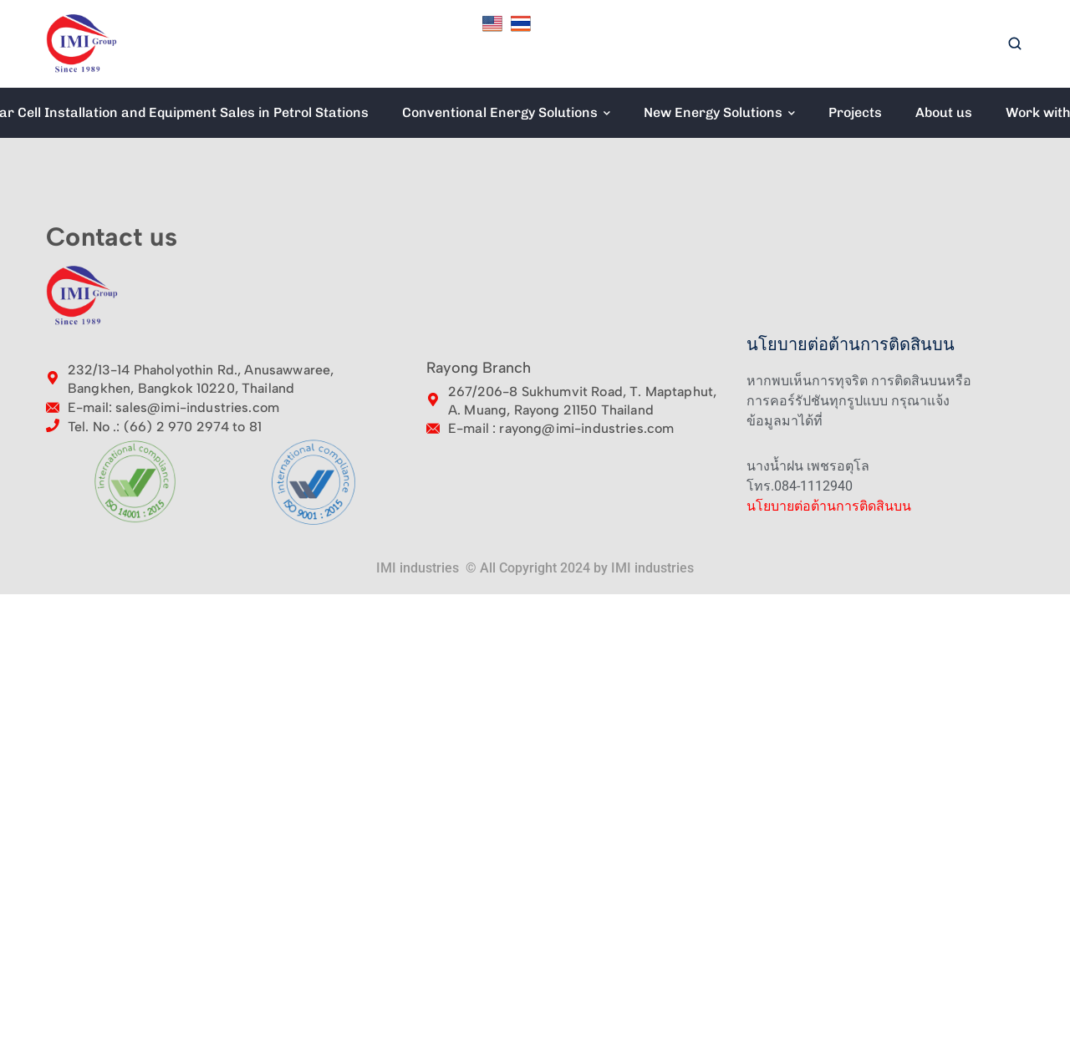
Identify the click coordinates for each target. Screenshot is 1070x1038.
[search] (1015, 44)
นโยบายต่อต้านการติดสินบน (828, 506)
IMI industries (652, 568)
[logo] (82, 43)
